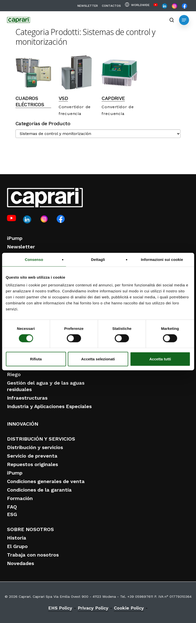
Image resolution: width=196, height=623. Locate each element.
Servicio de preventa (32, 456)
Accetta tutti (160, 359)
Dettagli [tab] (98, 259)
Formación (20, 498)
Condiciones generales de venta (46, 481)
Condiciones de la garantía (39, 490)
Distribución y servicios (35, 447)
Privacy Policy (93, 608)
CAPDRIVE (113, 98)
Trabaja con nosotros (33, 555)
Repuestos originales (32, 464)
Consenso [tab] (34, 259)
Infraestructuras (27, 398)
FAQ (12, 507)
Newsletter (21, 247)
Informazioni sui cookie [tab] (162, 259)
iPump (14, 238)
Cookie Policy (129, 608)
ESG (12, 514)
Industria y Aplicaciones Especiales (49, 406)
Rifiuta (36, 359)
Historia (16, 538)
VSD (63, 98)
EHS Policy (60, 608)
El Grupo (17, 546)
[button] (184, 19)
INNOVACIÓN (22, 424)
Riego (14, 374)
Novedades (20, 563)
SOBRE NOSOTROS (30, 529)
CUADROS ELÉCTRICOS (29, 101)
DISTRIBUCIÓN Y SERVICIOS (41, 439)
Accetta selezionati (98, 359)
